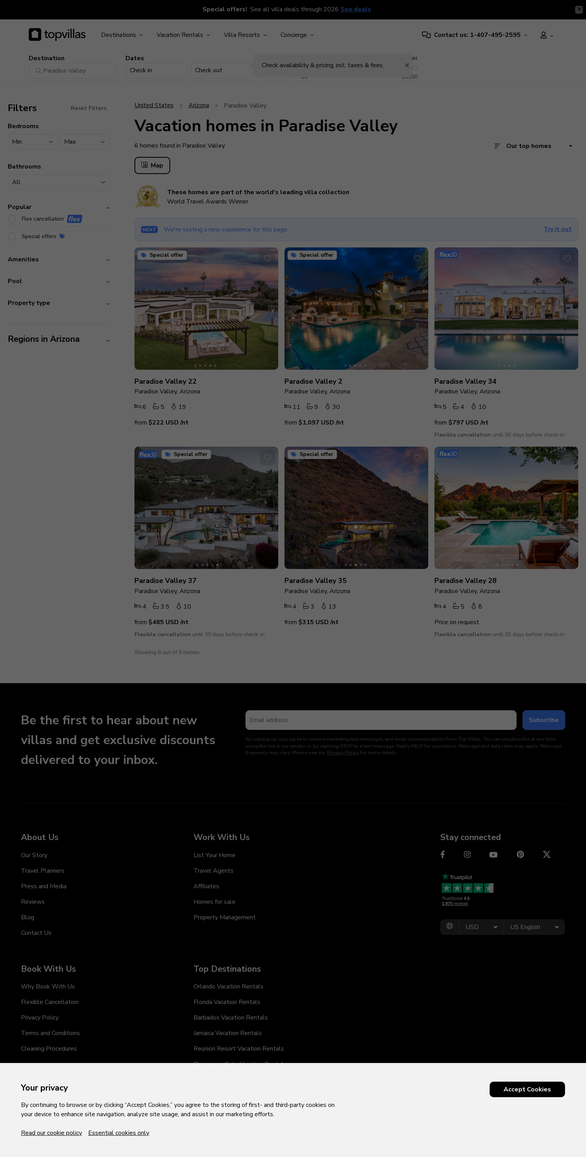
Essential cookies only (118, 1133)
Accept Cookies (527, 1089)
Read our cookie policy (51, 1133)
